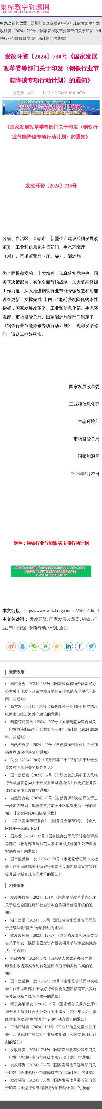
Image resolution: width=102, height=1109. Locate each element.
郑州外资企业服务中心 (50, 23)
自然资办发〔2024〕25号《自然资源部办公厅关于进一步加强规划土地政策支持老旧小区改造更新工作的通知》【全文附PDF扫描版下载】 (51, 805)
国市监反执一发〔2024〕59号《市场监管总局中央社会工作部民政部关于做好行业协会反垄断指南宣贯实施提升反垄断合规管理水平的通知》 (51, 866)
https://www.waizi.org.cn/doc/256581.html (61, 610)
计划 (52, 628)
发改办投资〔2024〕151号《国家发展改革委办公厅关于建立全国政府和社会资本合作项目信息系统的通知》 (50, 905)
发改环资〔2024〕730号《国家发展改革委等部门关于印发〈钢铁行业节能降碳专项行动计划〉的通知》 (50, 31)
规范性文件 (83, 23)
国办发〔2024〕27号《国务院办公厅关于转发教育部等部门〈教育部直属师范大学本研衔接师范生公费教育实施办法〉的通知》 (51, 843)
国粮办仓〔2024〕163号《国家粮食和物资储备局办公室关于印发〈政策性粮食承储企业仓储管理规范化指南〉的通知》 (51, 691)
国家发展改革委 (64, 619)
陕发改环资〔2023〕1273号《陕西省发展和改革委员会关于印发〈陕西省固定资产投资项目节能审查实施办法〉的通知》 (51, 943)
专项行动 (37, 628)
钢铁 (86, 619)
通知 (63, 628)
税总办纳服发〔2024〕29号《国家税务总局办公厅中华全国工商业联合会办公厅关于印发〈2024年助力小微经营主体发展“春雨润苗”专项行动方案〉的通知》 (51, 1011)
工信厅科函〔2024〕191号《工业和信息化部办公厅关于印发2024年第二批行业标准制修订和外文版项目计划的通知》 (51, 1034)
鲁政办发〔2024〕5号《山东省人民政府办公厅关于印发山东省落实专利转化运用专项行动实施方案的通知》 (50, 966)
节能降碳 (17, 628)
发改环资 (38, 619)
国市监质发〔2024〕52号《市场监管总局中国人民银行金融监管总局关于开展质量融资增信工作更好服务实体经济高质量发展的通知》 (51, 782)
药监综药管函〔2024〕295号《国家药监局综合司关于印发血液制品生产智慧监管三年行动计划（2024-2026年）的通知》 (51, 729)
